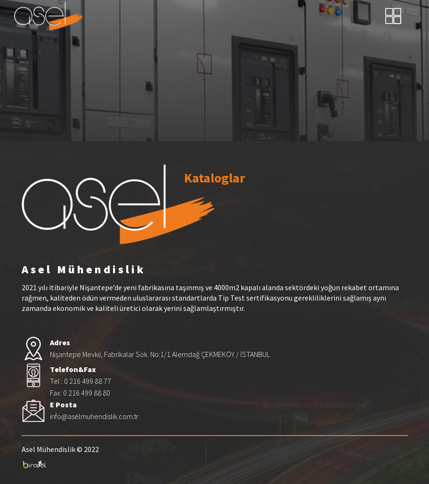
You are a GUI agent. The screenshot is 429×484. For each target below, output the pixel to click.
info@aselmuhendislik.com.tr (94, 416)
